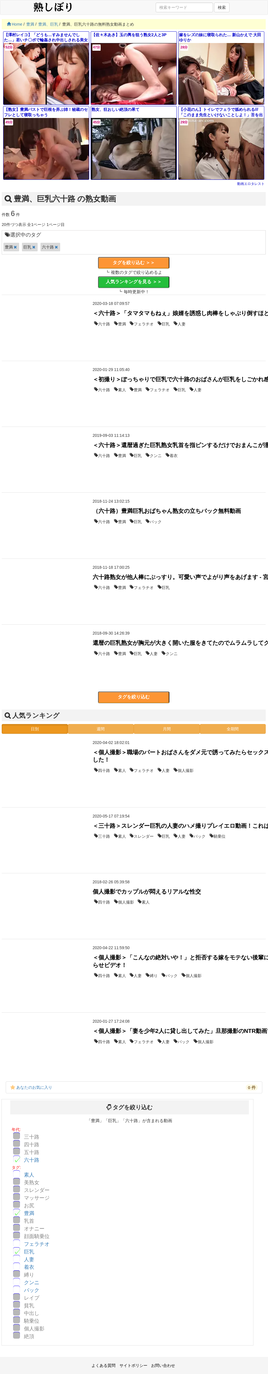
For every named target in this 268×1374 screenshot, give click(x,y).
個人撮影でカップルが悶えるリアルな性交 (147, 891)
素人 (29, 1175)
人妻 (29, 1259)
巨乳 (29, 1252)
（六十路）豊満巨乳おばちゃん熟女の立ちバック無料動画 (167, 511)
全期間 (233, 729)
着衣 (29, 1267)
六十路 (31, 1160)
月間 (167, 729)
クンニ (31, 1282)
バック (31, 1290)
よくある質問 (103, 1365)
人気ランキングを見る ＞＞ (134, 281)
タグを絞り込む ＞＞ (134, 262)
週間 (101, 729)
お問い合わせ (163, 1365)
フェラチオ (37, 1244)
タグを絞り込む (134, 696)
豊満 (29, 1213)
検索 (222, 7)
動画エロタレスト (251, 184)
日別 (35, 729)
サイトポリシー (133, 1365)
